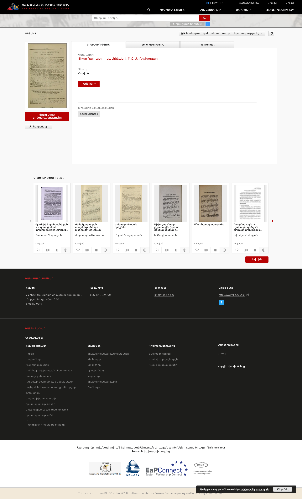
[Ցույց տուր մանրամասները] (65, 250)
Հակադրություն (249, 2)
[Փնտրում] (204, 18)
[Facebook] (221, 302)
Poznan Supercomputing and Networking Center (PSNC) (189, 493)
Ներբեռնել (37, 127)
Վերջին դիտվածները (280, 10)
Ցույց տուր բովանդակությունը (47, 116)
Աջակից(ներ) (95, 370)
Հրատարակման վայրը (102, 381)
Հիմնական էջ (34, 337)
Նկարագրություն (160, 353)
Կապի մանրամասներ (163, 365)
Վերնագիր (94, 359)
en (222, 3)
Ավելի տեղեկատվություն (254, 489)
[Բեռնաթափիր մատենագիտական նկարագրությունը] (47, 250)
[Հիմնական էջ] (148, 10)
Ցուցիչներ (243, 10)
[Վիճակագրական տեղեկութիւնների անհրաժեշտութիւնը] (91, 203)
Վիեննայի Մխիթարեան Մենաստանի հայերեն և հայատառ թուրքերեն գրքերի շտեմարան (51, 387)
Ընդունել (282, 489)
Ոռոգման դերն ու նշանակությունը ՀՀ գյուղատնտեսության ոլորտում (247, 227)
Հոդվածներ (33, 359)
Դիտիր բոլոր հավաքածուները (45, 424)
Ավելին (257, 259)
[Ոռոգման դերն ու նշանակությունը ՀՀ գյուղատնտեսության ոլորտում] (250, 203)
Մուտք (290, 2)
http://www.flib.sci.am (232, 295)
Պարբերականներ (37, 365)
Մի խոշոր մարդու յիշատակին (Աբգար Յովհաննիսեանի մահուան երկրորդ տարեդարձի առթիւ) (167, 227)
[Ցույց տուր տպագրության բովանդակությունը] (56, 250)
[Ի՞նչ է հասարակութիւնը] (210, 203)
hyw (215, 3)
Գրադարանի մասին (172, 10)
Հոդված (83, 73)
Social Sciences (89, 113)
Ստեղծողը (94, 365)
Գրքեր (30, 353)
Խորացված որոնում (187, 23)
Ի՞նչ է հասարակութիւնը (209, 224)
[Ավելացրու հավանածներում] (271, 33)
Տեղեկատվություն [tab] (153, 44)
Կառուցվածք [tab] (207, 44)
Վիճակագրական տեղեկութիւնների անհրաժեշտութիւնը (88, 227)
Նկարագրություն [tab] (98, 44)
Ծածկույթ (93, 387)
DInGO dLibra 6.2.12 (116, 493)
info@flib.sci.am (164, 295)
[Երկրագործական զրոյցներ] (131, 203)
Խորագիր (93, 376)
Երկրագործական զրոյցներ (126, 226)
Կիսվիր (273, 3)
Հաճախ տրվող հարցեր (164, 359)
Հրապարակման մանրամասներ (108, 353)
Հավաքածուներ (210, 10)
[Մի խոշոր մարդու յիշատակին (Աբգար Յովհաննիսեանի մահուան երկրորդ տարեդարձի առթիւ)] (170, 203)
